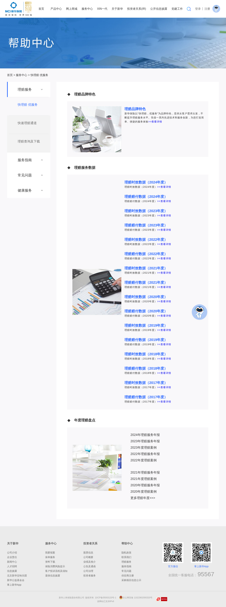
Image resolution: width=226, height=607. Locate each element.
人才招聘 (12, 566)
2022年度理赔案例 (143, 460)
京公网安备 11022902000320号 (136, 597)
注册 (207, 8)
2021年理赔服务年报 (145, 472)
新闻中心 (12, 561)
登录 (198, 8)
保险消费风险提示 (55, 566)
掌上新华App (14, 584)
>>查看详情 (155, 121)
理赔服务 (126, 561)
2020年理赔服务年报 (145, 485)
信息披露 (12, 571)
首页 (10, 75)
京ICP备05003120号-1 (106, 597)
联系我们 (126, 557)
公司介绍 (12, 552)
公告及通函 (89, 566)
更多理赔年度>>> (142, 498)
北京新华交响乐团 (17, 575)
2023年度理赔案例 (143, 447)
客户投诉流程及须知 (56, 571)
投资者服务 (89, 575)
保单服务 (50, 557)
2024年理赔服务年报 (145, 435)
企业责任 (12, 557)
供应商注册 (127, 575)
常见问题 (126, 571)
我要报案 (50, 552)
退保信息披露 (52, 575)
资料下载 (50, 561)
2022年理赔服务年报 (145, 454)
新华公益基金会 (15, 580)
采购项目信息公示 (131, 580)
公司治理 (88, 571)
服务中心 (21, 75)
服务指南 (126, 566)
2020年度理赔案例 (143, 491)
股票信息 (88, 552)
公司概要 (88, 557)
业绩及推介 (89, 561)
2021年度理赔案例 (143, 479)
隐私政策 (126, 552)
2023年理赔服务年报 (145, 441)
